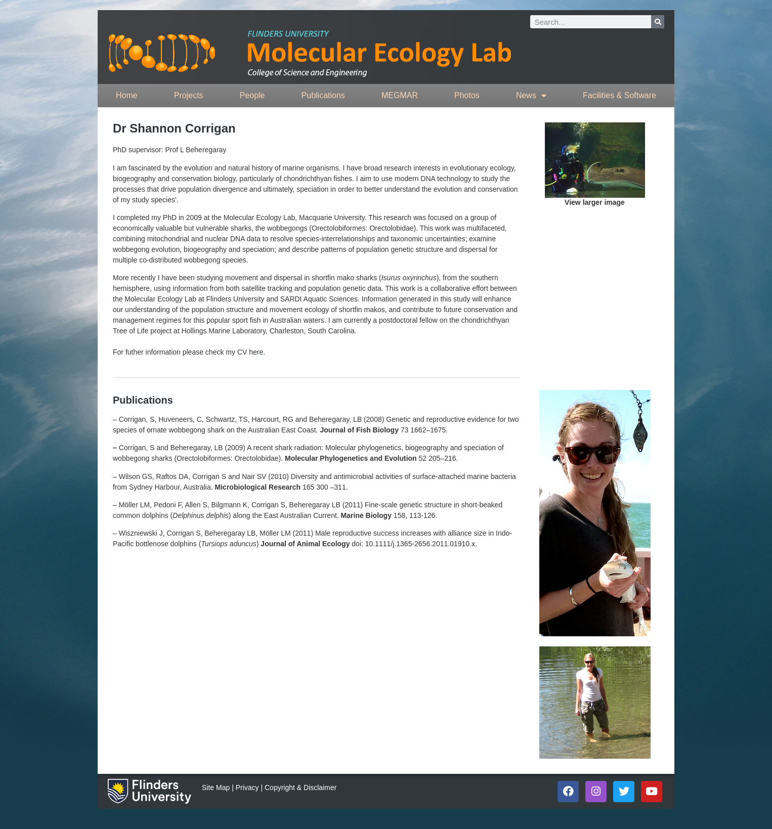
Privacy (247, 787)
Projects (188, 95)
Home (127, 95)
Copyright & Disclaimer (300, 787)
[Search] (657, 21)
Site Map (216, 787)
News (531, 95)
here (256, 352)
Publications (323, 95)
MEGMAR (399, 95)
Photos (467, 95)
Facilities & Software (619, 95)
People (252, 95)
